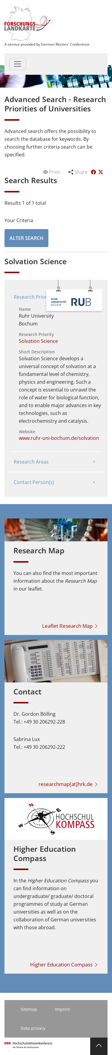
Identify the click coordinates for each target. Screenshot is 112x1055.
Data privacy (33, 1028)
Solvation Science (38, 341)
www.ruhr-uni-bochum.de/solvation (59, 438)
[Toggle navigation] (17, 64)
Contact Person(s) (34, 482)
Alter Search (26, 238)
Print (52, 172)
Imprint (62, 1009)
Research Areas (31, 461)
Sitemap (29, 1009)
